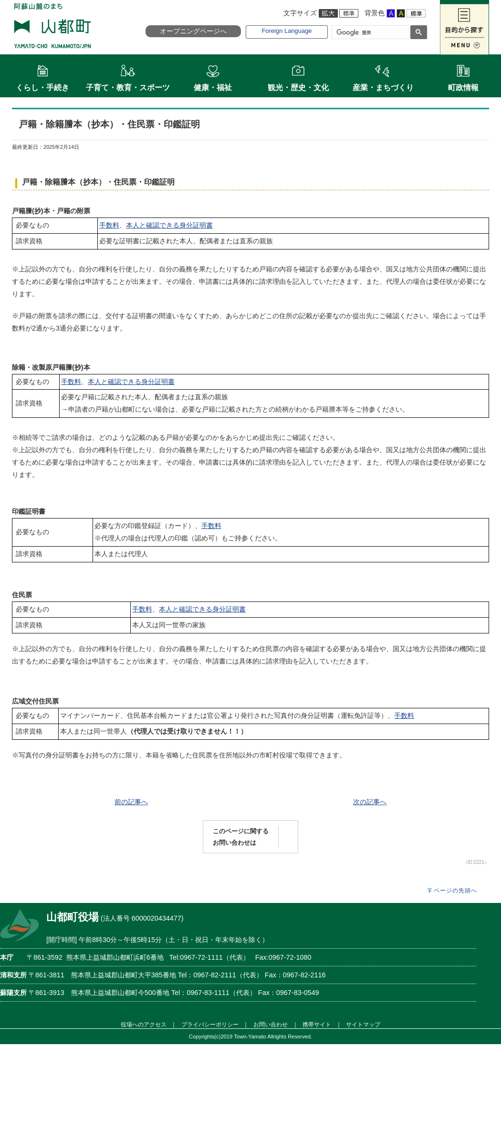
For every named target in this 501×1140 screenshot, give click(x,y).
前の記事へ (131, 802)
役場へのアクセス (144, 1024)
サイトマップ (363, 1024)
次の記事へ (369, 802)
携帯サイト (317, 1024)
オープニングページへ (193, 31)
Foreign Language (286, 30)
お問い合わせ (270, 1024)
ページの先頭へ (455, 890)
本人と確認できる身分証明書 (169, 225)
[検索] (369, 32)
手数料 (109, 225)
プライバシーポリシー (210, 1024)
